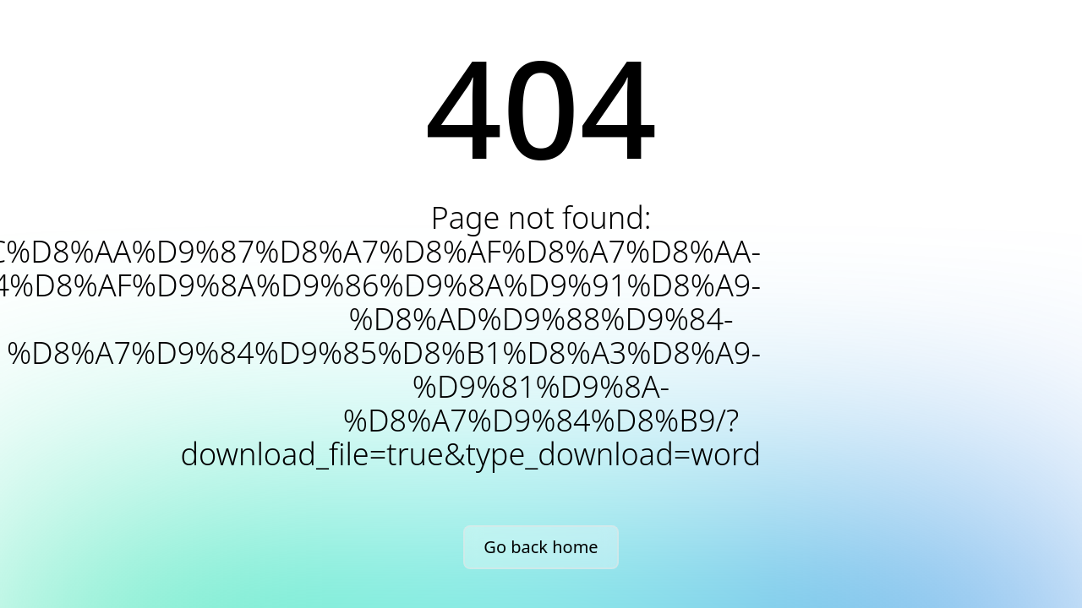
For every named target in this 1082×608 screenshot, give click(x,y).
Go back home (541, 546)
